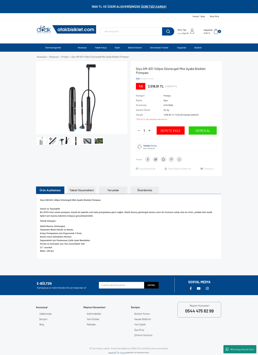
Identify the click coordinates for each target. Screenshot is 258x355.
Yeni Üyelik (140, 324)
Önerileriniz (144, 190)
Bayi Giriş (214, 16)
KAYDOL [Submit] (151, 285)
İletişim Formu (142, 313)
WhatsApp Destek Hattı (240, 349)
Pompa (167, 95)
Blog (41, 324)
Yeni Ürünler (93, 319)
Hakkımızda (45, 313)
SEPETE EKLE (171, 130)
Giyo (138, 78)
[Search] (136, 31)
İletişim (43, 319)
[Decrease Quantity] (139, 130)
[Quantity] (144, 130)
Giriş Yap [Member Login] (182, 29)
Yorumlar (113, 190)
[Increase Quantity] (149, 130)
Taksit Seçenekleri (81, 190)
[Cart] (212, 31)
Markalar (91, 324)
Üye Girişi (139, 329)
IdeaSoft (112, 352)
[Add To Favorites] (146, 168)
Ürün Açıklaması (50, 190)
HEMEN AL (202, 130)
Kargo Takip (199, 16)
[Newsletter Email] (121, 285)
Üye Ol (183, 33)
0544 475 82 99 (149, 148)
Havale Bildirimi (142, 319)
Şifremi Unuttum (143, 335)
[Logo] (66, 29)
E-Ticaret (122, 353)
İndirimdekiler (94, 313)
